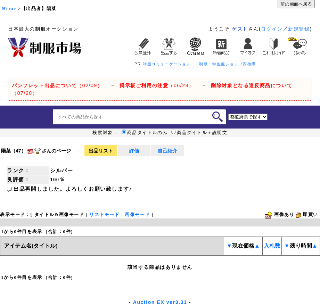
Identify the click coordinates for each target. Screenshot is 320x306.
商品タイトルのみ (145, 132)
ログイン (271, 29)
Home (9, 8)
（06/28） (157, 85)
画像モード (137, 214)
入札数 (272, 246)
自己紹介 (167, 151)
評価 (134, 151)
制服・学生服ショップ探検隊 (227, 64)
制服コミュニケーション (167, 64)
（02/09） (57, 85)
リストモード (104, 214)
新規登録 (299, 29)
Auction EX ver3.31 (160, 302)
